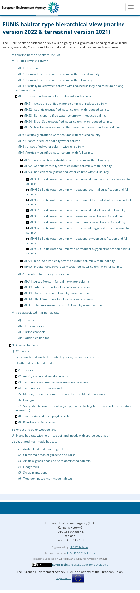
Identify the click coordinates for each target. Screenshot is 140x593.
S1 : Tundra (25, 370)
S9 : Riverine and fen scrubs (36, 422)
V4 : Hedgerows (28, 467)
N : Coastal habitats (25, 345)
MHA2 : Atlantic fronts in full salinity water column (57, 287)
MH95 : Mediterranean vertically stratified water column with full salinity (72, 267)
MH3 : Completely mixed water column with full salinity (55, 80)
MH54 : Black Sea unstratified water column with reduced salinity (67, 121)
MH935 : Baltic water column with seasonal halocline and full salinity (75, 216)
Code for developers (95, 564)
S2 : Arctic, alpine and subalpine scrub (43, 376)
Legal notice (63, 578)
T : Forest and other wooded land (34, 430)
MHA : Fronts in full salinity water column (45, 274)
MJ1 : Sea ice (26, 320)
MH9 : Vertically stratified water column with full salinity (55, 152)
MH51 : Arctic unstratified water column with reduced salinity (65, 104)
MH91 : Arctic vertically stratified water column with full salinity (66, 160)
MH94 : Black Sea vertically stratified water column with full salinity (69, 261)
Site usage (74, 564)
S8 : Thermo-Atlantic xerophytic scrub (43, 416)
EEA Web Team (79, 547)
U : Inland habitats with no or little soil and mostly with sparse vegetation (61, 435)
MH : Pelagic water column (30, 61)
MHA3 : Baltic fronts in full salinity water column (56, 293)
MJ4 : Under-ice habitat (33, 338)
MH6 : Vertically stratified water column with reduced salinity (59, 135)
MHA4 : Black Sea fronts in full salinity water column (58, 299)
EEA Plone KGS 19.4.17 (81, 553)
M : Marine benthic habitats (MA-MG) (37, 55)
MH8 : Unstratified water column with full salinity (51, 146)
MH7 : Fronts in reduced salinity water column (49, 141)
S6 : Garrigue (26, 400)
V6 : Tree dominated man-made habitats (45, 478)
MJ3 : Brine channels (31, 332)
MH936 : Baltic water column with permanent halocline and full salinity (77, 222)
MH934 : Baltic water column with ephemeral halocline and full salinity (77, 210)
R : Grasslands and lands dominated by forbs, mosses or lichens (55, 357)
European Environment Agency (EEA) (70, 523)
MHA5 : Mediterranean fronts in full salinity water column (62, 305)
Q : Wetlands (20, 351)
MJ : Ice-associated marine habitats (35, 312)
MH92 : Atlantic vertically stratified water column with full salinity (67, 166)
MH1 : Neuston (28, 68)
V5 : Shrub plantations (32, 472)
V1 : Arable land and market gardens (43, 449)
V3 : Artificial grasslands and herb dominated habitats (54, 461)
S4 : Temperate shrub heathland (40, 388)
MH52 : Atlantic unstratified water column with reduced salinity (66, 109)
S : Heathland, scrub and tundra (33, 363)
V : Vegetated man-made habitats (34, 441)
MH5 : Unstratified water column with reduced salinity (54, 96)
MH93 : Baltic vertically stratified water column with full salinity (66, 172)
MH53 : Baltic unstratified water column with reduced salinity (64, 115)
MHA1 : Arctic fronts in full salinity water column (56, 281)
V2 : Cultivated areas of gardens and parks (46, 455)
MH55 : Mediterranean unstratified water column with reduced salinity (71, 127)
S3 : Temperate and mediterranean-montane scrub (53, 382)
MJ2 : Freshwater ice (31, 326)
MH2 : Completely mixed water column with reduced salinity (58, 74)
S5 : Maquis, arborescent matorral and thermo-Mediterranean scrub (64, 394)
